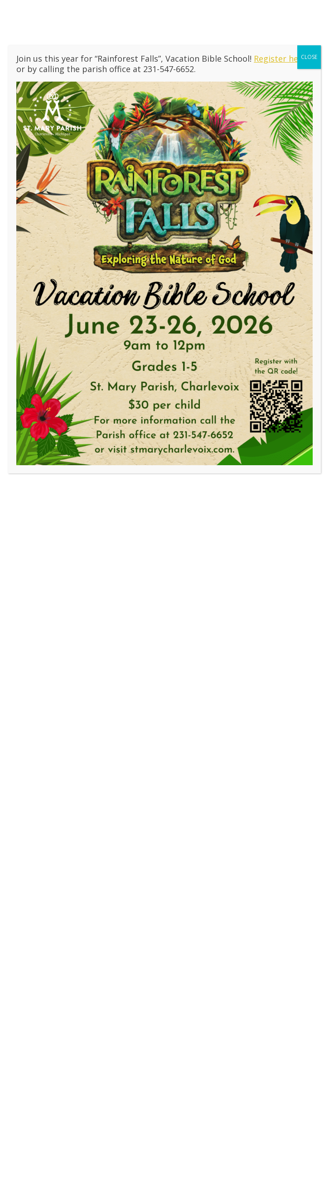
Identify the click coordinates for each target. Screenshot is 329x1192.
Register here (280, 58)
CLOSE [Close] (309, 57)
